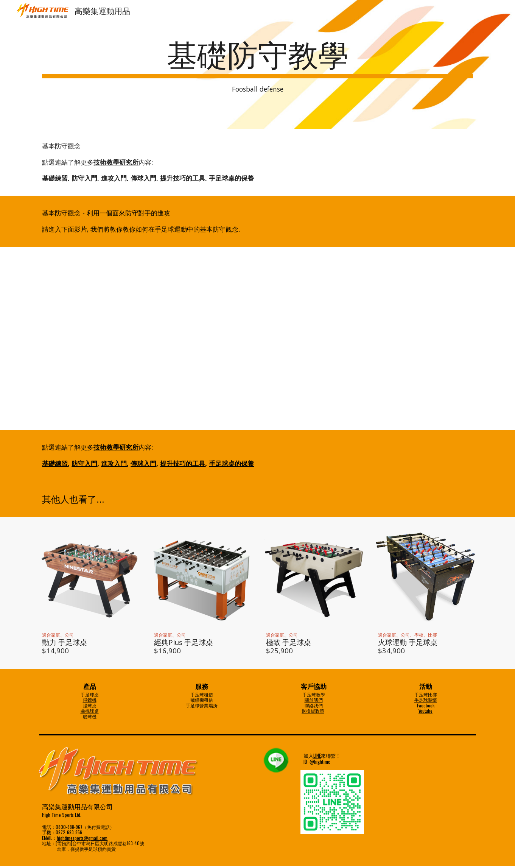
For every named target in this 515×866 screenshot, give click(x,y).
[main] (257, 64)
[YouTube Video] (257, 338)
